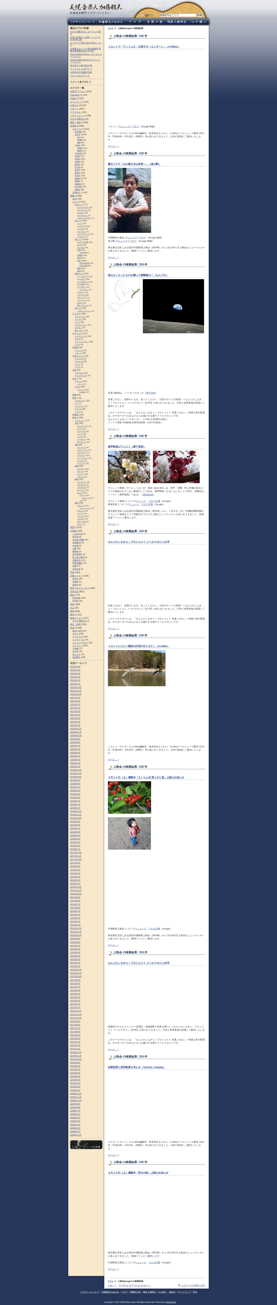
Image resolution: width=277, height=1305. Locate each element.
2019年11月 (76, 773)
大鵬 (74, 548)
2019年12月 (76, 770)
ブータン (80, 237)
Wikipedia (148, 494)
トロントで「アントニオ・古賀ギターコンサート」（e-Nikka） (144, 46)
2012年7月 (75, 987)
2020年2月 (75, 763)
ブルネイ (80, 292)
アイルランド (80, 420)
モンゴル (80, 248)
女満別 (79, 148)
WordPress (171, 1302)
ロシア (79, 493)
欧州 (74, 417)
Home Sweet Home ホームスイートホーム (85, 61)
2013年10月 (76, 935)
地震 (72, 527)
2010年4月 (75, 1080)
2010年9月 (75, 1063)
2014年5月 (75, 911)
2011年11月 (76, 1014)
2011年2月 (75, 1045)
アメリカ (78, 381)
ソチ (81, 500)
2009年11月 (76, 1097)
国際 (72, 196)
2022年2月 (75, 680)
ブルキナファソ (81, 325)
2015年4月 (75, 873)
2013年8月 (75, 942)
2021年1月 (75, 725)
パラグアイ (79, 406)
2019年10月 (76, 777)
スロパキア (81, 431)
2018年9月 (75, 821)
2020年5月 (75, 753)
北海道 (73, 126)
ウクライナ (81, 482)
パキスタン (81, 231)
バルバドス (79, 350)
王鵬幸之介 (77, 560)
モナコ (79, 524)
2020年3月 (75, 760)
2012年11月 (76, 973)
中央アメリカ (78, 356)
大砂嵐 (75, 545)
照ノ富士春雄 (78, 557)
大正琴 (75, 651)
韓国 (79, 268)
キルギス (80, 213)
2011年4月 (75, 1038)
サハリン (82, 495)
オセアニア (77, 333)
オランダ (80, 511)
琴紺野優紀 (77, 563)
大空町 (77, 145)
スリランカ (81, 226)
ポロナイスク (86, 498)
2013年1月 (75, 966)
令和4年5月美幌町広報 (81, 72)
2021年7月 (75, 704)
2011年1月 (75, 1049)
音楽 (72, 628)
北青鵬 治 (76, 542)
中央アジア (79, 205)
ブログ (135, 126)
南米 (74, 398)
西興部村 (78, 184)
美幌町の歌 (135, 1292)
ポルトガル (81, 521)
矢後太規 (76, 569)
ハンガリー (81, 439)
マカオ (79, 245)
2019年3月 (75, 801)
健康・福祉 (75, 122)
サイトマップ (184, 1292)
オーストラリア (81, 336)
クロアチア (81, 485)
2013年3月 (75, 959)
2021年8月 (75, 701)
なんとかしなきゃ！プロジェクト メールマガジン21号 (138, 541)
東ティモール (82, 305)
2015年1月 (75, 883)
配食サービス (76, 618)
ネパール (80, 229)
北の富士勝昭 (78, 540)
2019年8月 (75, 784)
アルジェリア (80, 317)
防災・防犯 (75, 624)
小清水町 (78, 153)
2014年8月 (75, 901)
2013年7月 (75, 945)
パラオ (77, 345)
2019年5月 (75, 794)
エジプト (78, 319)
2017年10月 (76, 859)
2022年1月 (75, 684)
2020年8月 (75, 742)
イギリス (80, 506)
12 (130, 1285)
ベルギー (80, 519)
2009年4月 (75, 1121)
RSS (195, 1292)
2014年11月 (76, 890)
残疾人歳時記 (149, 1292)
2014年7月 (75, 904)
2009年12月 (76, 1094)
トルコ (79, 437)
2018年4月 (75, 839)
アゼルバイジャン (84, 311)
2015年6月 (75, 866)
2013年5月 (75, 952)
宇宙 (72, 572)
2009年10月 (76, 1100)
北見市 (77, 134)
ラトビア (80, 461)
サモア (77, 339)
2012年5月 (75, 994)
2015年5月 (75, 870)
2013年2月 (75, 963)
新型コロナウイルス (80, 588)
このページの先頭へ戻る (193, 1285)
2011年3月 (75, 1042)
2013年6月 (75, 949)
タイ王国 (80, 284)
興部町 (77, 181)
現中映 (75, 601)
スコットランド (85, 508)
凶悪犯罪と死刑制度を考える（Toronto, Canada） (137, 1067)
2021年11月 (76, 691)
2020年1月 (75, 766)
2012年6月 (75, 990)
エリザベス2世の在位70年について (86, 44)
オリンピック (76, 102)
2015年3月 (75, 877)
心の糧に (162, 1292)
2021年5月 (75, 711)
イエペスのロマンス (80, 75)
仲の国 (75, 537)
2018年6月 (75, 832)
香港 (79, 271)
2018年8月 (75, 825)
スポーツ (74, 108)
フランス (80, 516)
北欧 (76, 445)
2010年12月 (76, 1052)
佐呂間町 (78, 132)
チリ (76, 403)
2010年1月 (75, 1090)
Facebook (75, 95)
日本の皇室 (83, 266)
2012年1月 (75, 1007)
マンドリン (77, 645)
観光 (72, 614)
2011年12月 (76, 1011)
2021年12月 (76, 687)
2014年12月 (76, 887)
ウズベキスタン (83, 207)
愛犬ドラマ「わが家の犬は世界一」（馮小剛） (134, 163)
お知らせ (74, 105)
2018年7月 (75, 828)
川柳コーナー (76, 576)
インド (79, 223)
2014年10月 (76, 894)
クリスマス (77, 637)
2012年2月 (75, 1004)
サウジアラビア (81, 376)
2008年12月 (76, 1135)
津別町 (77, 159)
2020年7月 (75, 746)
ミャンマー (81, 300)
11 (127, 1285)
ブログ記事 (154, 501)
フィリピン (81, 287)
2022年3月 (75, 677)
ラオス (79, 303)
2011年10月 (76, 1018)
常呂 (79, 137)
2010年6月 (75, 1073)
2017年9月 (75, 863)
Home (111, 28)
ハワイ (79, 384)
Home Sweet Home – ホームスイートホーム (86, 55)
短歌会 (75, 585)
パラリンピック (77, 115)
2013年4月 (75, 956)
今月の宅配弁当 (77, 119)
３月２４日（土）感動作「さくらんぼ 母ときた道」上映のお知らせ (146, 777)
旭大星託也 (77, 554)
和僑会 (75, 415)
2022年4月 (75, 673)
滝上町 (77, 167)
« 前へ (111, 1285)
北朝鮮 (79, 255)
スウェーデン (82, 450)
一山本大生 (77, 534)
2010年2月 (75, 1087)
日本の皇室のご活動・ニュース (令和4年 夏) (85, 38)
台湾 (79, 258)
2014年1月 (75, 925)
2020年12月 (76, 729)
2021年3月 (75, 718)
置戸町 (77, 176)
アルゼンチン (80, 401)
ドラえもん (75, 112)
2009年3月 (75, 1125)
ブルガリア (81, 487)
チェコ (79, 434)
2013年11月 (76, 932)
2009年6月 (75, 1114)
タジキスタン (82, 215)
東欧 (76, 479)
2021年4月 (75, 715)
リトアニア (81, 463)
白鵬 (74, 566)
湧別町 (77, 165)
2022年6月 (75, 666)
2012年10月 (76, 976)
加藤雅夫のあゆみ (110, 1292)
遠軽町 (77, 190)
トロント (80, 390)
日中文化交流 (84, 263)
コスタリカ (79, 361)
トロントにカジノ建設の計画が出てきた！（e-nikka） (138, 646)
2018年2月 (75, 846)
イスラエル (79, 373)
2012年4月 (75, 997)
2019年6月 (75, 790)
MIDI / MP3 (77, 631)
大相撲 (73, 531)
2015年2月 (75, 880)
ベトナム (80, 295)
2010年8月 (75, 1066)
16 (142, 1285)
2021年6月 (75, 708)
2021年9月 (75, 698)
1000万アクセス (78, 91)
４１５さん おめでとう (81, 69)
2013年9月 (75, 938)
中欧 (76, 423)
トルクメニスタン (84, 218)
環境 (72, 611)
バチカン (80, 477)
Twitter (73, 98)
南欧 (76, 466)
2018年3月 (75, 842)
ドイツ (79, 514)
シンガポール (82, 282)
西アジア (78, 308)
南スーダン (79, 330)
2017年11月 (76, 856)
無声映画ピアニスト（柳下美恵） (127, 446)
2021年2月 (75, 722)
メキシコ (78, 353)
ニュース (125, 126)
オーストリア (82, 426)
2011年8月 (75, 1025)
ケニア (77, 322)
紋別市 (77, 170)
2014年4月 (75, 914)
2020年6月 (75, 749)
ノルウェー (81, 455)
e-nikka (82, 392)
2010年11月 (76, 1056)
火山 (72, 608)
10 (124, 1285)
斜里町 (77, 156)
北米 (74, 378)
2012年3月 (75, 1000)
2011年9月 (75, 1021)
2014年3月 (75, 918)
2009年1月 (75, 1131)
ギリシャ (80, 471)
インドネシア (82, 276)
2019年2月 (75, 804)
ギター (75, 634)
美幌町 (77, 178)
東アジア (78, 239)
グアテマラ (79, 359)
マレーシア (81, 297)
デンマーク (81, 453)
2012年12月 (76, 969)
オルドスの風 (82, 242)
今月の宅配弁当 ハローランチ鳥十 (85, 32)
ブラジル (78, 409)
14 (136, 1285)
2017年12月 (76, 852)
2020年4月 (75, 756)
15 (139, 1285)
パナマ (77, 367)
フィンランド (82, 458)
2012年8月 (75, 983)
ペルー (77, 412)
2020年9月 (75, 739)
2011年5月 (75, 1035)
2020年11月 (76, 732)
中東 (74, 370)
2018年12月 (76, 811)
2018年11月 (76, 815)
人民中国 (82, 253)
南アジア (78, 221)
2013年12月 (76, 928)
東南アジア (79, 274)
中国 (79, 250)
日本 (79, 261)
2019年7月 (75, 787)
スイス (79, 429)
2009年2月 (75, 1128)
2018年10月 (76, 818)
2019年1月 (75, 808)
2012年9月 (75, 980)
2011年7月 (75, 1028)
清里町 (77, 162)
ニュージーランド (82, 342)
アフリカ (76, 314)
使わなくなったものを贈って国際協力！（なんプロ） (138, 275)
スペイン (80, 474)
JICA (74, 199)
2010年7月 (75, 1069)
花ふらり (76, 654)
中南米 (75, 347)
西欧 (76, 503)
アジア (75, 202)
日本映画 (76, 598)
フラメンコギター (80, 642)
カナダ (77, 387)
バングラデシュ (83, 234)
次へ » (147, 1285)
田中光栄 (150, 393)
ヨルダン (78, 328)
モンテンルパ (84, 290)
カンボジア (81, 279)
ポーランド (81, 442)
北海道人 (76, 192)
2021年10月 (76, 694)
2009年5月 (75, 1118)
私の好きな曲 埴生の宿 (81, 65)
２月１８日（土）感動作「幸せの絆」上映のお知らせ (138, 1172)
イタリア (80, 469)
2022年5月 (75, 670)
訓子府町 (78, 187)
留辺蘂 (79, 140)
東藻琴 (79, 151)
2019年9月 (75, 780)
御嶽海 (75, 551)
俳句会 (75, 579)
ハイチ (77, 364)
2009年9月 (75, 1104)
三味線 (75, 648)
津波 (72, 604)
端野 (79, 143)
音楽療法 (76, 657)
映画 (72, 595)
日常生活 (74, 591)
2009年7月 (75, 1111)
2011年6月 (75, 1032)
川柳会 (75, 582)
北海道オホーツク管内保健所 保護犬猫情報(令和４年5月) (85, 49)
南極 (74, 395)
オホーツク (77, 129)
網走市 (77, 173)
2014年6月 (75, 908)
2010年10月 (76, 1059)
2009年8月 (75, 1107)
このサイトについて (89, 1292)
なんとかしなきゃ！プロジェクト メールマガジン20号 (138, 962)
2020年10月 (76, 735)
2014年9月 (75, 897)
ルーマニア (81, 490)
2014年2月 (75, 921)
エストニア (81, 447)
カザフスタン (82, 210)
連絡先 (172, 1292)
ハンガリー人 (78, 639)
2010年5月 (75, 1076)
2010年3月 (75, 1083)
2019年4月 (75, 797)
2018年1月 (75, 849)
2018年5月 (75, 835)
